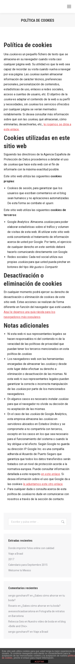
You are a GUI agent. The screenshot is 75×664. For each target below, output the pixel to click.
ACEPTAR (39, 661)
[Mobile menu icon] (69, 6)
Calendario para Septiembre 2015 (28, 564)
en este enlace (50, 474)
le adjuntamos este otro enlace (43, 484)
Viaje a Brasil (15, 553)
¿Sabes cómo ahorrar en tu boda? (40, 605)
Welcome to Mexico (19, 570)
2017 (11, 559)
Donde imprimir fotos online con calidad (31, 548)
